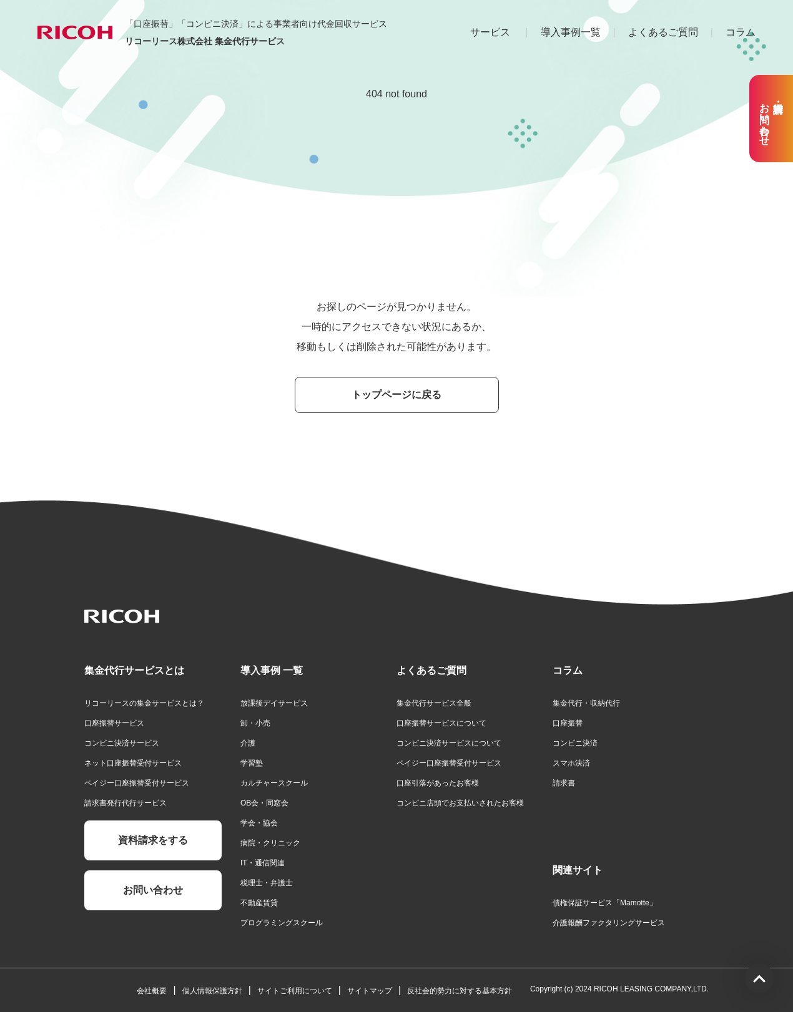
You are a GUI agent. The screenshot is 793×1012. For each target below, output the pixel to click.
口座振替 (568, 723)
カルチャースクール (274, 783)
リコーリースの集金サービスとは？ (144, 703)
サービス (490, 32)
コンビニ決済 (575, 743)
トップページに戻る (396, 394)
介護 (247, 743)
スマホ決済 (571, 763)
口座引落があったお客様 (437, 783)
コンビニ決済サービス (121, 743)
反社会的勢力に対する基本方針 (459, 990)
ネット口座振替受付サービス (133, 763)
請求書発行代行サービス (125, 803)
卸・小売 (255, 723)
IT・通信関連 (262, 863)
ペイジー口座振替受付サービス (136, 783)
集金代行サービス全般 (433, 703)
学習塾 (251, 763)
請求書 (564, 783)
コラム (741, 32)
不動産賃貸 (259, 902)
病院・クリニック (270, 843)
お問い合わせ (153, 890)
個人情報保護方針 (212, 990)
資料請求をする (153, 840)
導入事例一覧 (571, 32)
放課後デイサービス (274, 703)
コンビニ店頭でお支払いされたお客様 (460, 803)
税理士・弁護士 (266, 882)
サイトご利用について (294, 990)
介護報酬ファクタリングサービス (609, 922)
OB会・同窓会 (264, 803)
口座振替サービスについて (441, 723)
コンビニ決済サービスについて (448, 743)
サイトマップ (369, 990)
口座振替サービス (114, 723)
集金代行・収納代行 (586, 703)
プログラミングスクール (281, 922)
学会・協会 (259, 823)
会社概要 (152, 990)
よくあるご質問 (663, 32)
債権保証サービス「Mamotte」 (605, 902)
